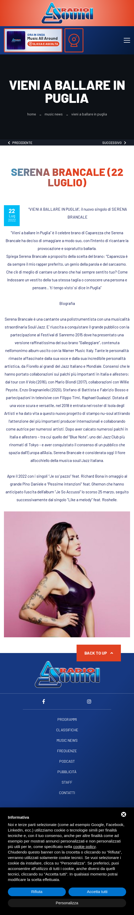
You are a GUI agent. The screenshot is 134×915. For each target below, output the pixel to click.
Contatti (67, 793)
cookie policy (84, 846)
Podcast (67, 761)
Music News (54, 114)
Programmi (67, 719)
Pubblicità (67, 772)
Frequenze (67, 751)
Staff (67, 782)
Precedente (20, 143)
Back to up (98, 652)
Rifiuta (36, 891)
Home (31, 114)
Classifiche (67, 730)
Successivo (114, 143)
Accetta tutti (97, 891)
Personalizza (67, 903)
